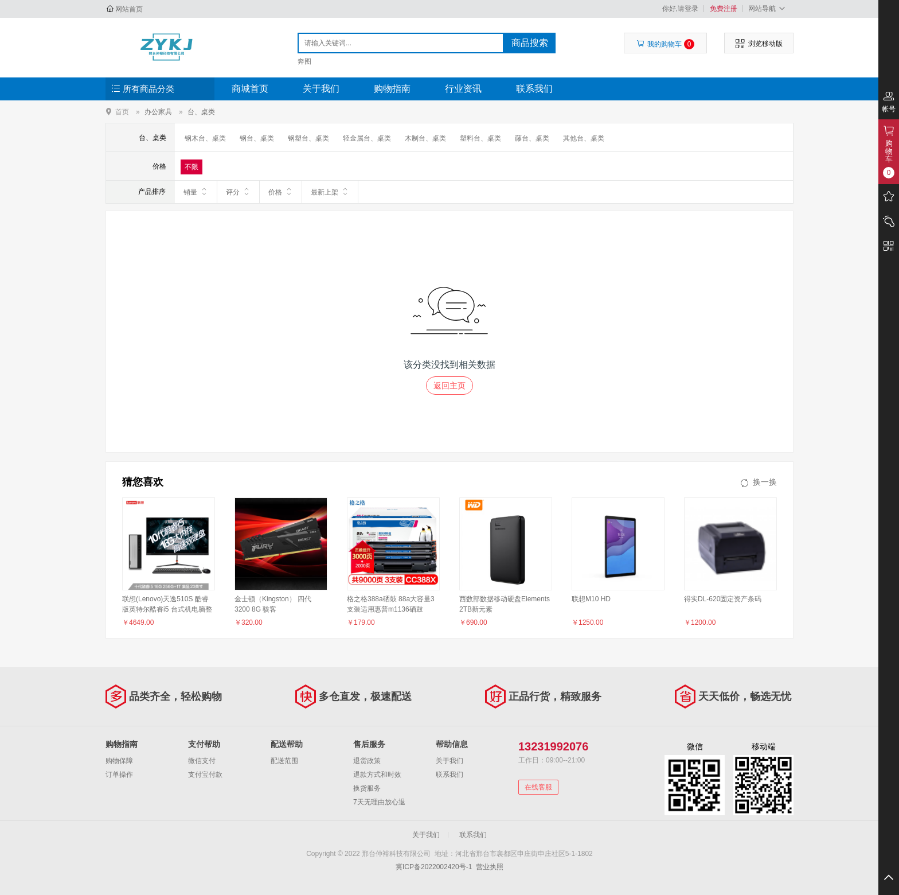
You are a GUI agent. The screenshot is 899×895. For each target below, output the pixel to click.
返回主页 (449, 385)
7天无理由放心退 (379, 802)
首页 (122, 111)
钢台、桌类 (257, 138)
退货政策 (367, 761)
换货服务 (367, 788)
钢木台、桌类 (205, 138)
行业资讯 (463, 89)
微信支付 (202, 761)
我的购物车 (665, 44)
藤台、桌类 (532, 138)
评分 (238, 192)
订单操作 (119, 775)
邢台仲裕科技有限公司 (166, 47)
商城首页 (250, 89)
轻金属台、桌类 (367, 138)
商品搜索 (529, 43)
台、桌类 (201, 112)
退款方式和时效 (377, 775)
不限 (191, 167)
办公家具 (158, 112)
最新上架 (330, 192)
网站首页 (129, 9)
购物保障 (119, 761)
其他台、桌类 (583, 138)
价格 (280, 192)
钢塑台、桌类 (308, 138)
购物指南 (392, 89)
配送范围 (284, 761)
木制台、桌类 (425, 138)
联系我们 (534, 89)
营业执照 (489, 867)
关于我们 (321, 89)
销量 (195, 192)
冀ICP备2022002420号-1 (434, 867)
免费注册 (723, 9)
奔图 (304, 61)
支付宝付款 (205, 775)
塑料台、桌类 (480, 138)
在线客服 (538, 787)
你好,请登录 (680, 9)
